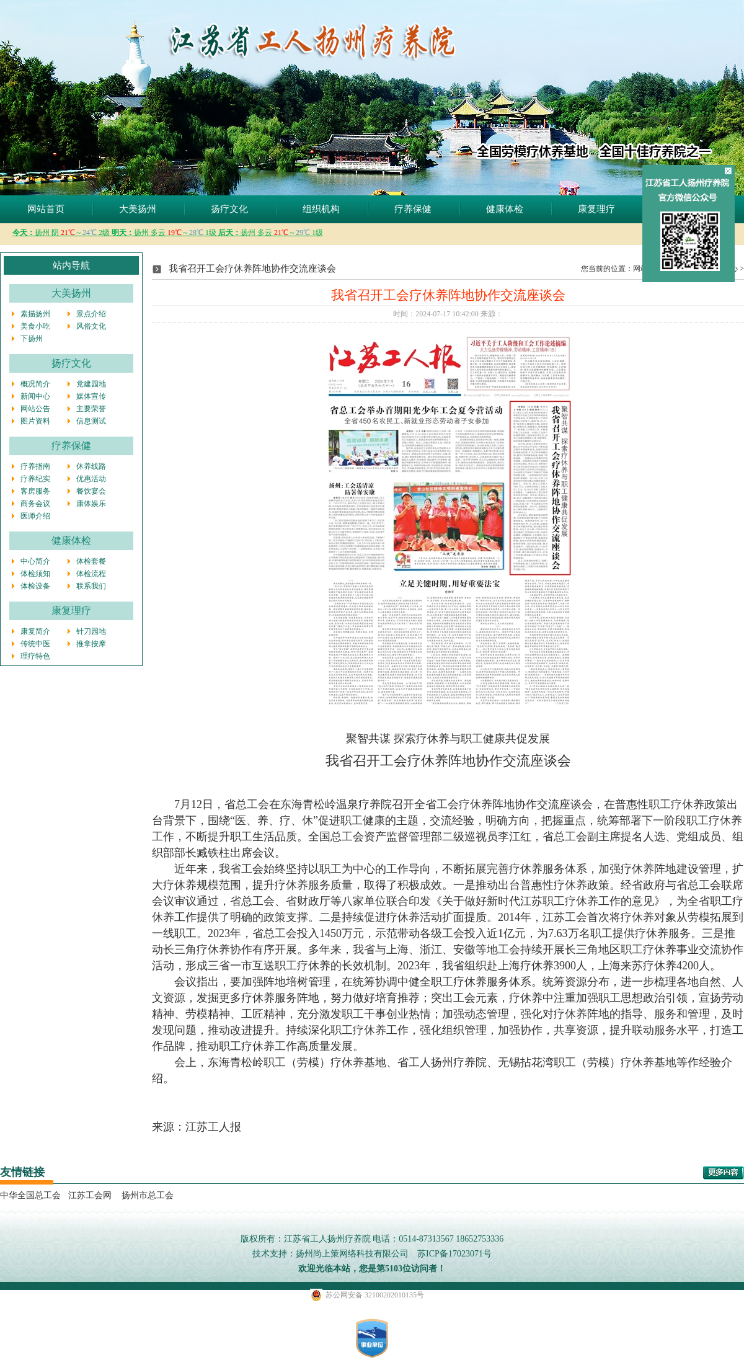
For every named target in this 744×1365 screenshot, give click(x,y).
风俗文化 (91, 326)
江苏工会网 (90, 1195)
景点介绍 (91, 313)
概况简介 (35, 384)
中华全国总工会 (30, 1195)
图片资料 (35, 421)
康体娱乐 (91, 503)
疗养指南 (35, 466)
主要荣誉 (91, 408)
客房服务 (35, 491)
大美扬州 (137, 209)
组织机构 (321, 209)
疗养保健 (413, 209)
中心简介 (35, 561)
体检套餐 (91, 561)
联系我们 (91, 586)
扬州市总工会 (146, 1195)
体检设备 (35, 586)
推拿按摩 (91, 643)
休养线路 (91, 466)
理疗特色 (35, 656)
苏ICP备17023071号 (454, 1253)
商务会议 (35, 503)
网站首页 (45, 209)
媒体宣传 (91, 396)
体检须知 (35, 573)
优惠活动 (91, 478)
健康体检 (504, 209)
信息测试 (91, 421)
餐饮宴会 (91, 491)
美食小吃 (35, 326)
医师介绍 (35, 516)
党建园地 (91, 384)
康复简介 (35, 631)
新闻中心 (35, 396)
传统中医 (35, 643)
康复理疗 (596, 209)
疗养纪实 (35, 478)
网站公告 (35, 408)
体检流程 (91, 573)
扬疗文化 (229, 209)
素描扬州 (35, 313)
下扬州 (31, 338)
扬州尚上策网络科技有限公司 (352, 1253)
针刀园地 (91, 631)
